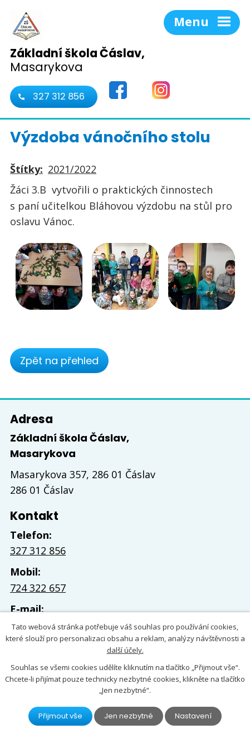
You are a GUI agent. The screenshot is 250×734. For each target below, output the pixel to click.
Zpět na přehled (59, 361)
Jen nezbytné (128, 716)
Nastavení (193, 716)
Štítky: (26, 169)
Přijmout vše (60, 716)
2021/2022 (72, 169)
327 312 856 (59, 96)
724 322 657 (38, 587)
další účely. (125, 650)
